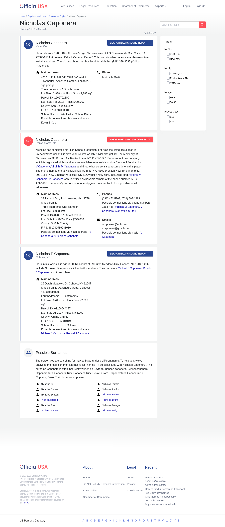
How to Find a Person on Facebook (164, 488)
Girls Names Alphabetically (159, 496)
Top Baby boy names (156, 492)
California (175, 54)
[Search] (179, 24)
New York (175, 58)
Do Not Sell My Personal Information (104, 482)
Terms (130, 476)
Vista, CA (175, 82)
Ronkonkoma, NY (179, 78)
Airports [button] (159, 6)
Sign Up (200, 6)
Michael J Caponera (129, 268)
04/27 (147, 484)
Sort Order (149, 33)
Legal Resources (90, 6)
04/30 (147, 480)
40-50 (173, 97)
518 (172, 116)
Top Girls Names (153, 500)
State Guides (66, 6)
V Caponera (43, 166)
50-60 (173, 102)
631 (172, 121)
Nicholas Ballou (47, 400)
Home (86, 476)
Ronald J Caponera (77, 333)
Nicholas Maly (107, 411)
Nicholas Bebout (108, 395)
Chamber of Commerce (136, 6)
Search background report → (130, 42)
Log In (187, 6)
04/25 (161, 484)
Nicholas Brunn (107, 400)
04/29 (154, 480)
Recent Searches (154, 476)
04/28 (161, 480)
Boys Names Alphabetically (160, 504)
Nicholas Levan (47, 411)
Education (111, 6)
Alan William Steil (125, 211)
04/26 (154, 484)
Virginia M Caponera (63, 166)
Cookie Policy (135, 489)
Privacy (131, 482)
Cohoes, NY (176, 73)
